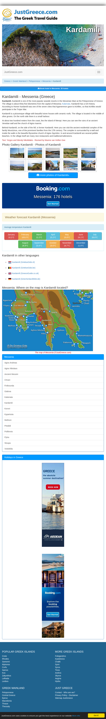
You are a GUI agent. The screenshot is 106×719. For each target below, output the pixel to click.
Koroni (7, 408)
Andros (58, 673)
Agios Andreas (10, 363)
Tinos (57, 670)
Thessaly (6, 706)
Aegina (58, 678)
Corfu (4, 667)
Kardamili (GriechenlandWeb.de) (24, 279)
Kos (3, 673)
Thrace (5, 703)
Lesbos (5, 681)
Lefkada (5, 678)
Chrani (7, 380)
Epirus (5, 698)
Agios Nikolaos (10, 368)
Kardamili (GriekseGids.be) (21, 268)
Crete (4, 656)
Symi (57, 664)
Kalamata (66, 104)
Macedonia (7, 701)
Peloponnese (34, 81)
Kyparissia (8, 414)
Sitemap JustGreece (64, 698)
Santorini (6, 662)
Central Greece (8, 695)
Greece (7, 81)
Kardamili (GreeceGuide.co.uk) (23, 273)
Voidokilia (8, 449)
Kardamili (8, 403)
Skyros (58, 676)
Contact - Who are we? (65, 692)
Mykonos (6, 664)
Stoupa (7, 443)
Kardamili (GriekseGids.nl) (21, 262)
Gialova (7, 391)
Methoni (7, 420)
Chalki (58, 662)
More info (76, 716)
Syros (57, 667)
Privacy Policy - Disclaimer (66, 695)
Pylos (6, 437)
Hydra (57, 681)
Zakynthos (6, 676)
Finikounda (9, 386)
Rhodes (5, 659)
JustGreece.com (13, 72)
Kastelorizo (60, 659)
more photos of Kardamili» (53, 175)
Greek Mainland (20, 81)
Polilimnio (8, 431)
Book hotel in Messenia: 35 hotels (53, 89)
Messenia (46, 81)
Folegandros (60, 656)
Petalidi (7, 426)
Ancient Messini (11, 374)
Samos (5, 670)
